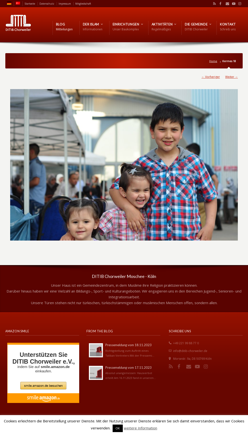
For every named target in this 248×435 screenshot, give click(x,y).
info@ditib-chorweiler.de (190, 351)
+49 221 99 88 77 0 (186, 343)
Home (213, 61)
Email (226, 3)
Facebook (219, 3)
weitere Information (140, 428)
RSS (213, 3)
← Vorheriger (211, 77)
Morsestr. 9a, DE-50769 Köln (192, 359)
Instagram (238, 3)
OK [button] (118, 428)
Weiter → (231, 77)
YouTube (232, 3)
